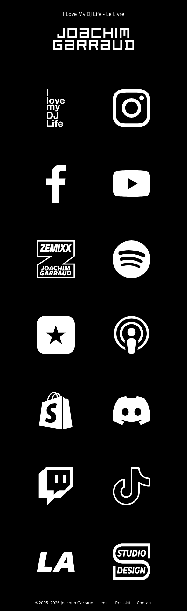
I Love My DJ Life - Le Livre (93, 13)
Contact (144, 603)
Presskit (122, 603)
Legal (103, 603)
